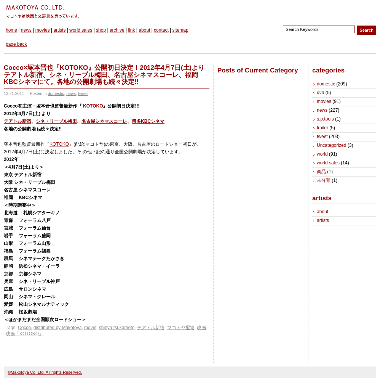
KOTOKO (93, 106)
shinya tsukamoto (116, 327)
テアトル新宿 (17, 121)
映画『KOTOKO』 (24, 333)
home (11, 30)
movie (90, 327)
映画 (201, 327)
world (322, 154)
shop (101, 30)
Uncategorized (331, 145)
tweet (83, 93)
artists (59, 30)
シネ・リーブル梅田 (56, 121)
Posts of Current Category (257, 70)
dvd (320, 92)
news (26, 30)
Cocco (24, 327)
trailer (322, 127)
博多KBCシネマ (148, 121)
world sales (80, 30)
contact (161, 30)
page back (16, 44)
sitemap (180, 30)
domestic (56, 93)
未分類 (324, 180)
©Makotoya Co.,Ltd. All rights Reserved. (45, 372)
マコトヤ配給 (181, 327)
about (144, 30)
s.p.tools (325, 119)
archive (117, 30)
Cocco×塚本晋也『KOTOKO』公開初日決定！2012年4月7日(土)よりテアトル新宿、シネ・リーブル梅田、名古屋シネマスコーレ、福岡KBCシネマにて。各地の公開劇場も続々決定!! (104, 74)
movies (42, 30)
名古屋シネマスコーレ (104, 121)
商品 (321, 171)
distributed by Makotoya (58, 327)
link (131, 30)
